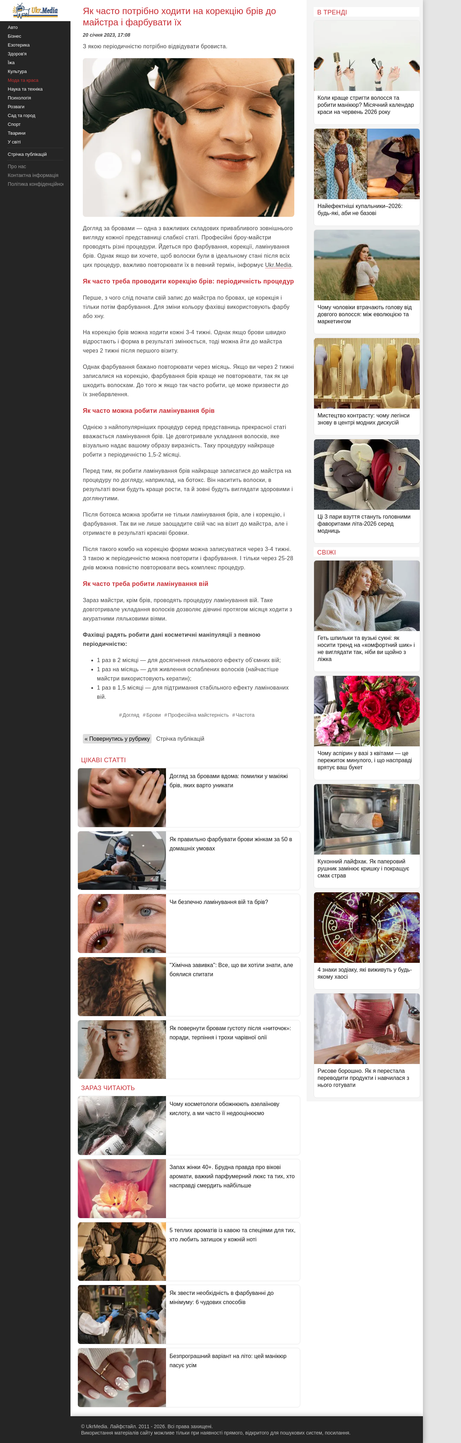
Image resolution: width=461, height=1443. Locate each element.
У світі (14, 142)
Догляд (131, 715)
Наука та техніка (25, 89)
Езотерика (19, 45)
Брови (153, 715)
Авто (13, 27)
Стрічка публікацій (180, 739)
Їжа (11, 62)
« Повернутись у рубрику (117, 739)
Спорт (14, 124)
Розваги (16, 106)
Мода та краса (23, 80)
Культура (17, 71)
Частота (245, 715)
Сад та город (21, 115)
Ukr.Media (278, 265)
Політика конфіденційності (38, 184)
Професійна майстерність (198, 715)
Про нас (17, 166)
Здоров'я (17, 53)
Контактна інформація (33, 175)
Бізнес (14, 36)
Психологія (19, 97)
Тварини (16, 133)
